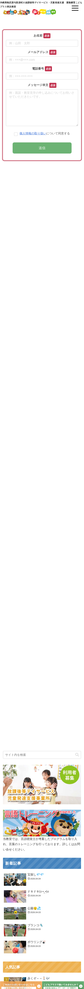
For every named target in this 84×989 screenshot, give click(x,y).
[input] (42, 971)
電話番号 (38, 68)
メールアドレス (38, 52)
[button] (77, 971)
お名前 (38, 35)
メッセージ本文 (38, 85)
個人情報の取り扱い (32, 140)
